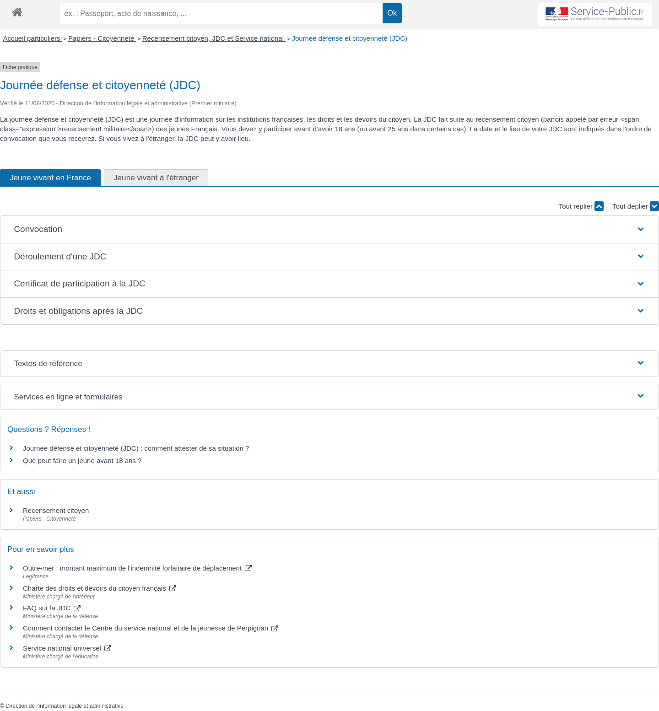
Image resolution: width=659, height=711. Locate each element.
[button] (329, 229)
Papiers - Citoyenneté (102, 38)
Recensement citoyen (56, 510)
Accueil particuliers (32, 38)
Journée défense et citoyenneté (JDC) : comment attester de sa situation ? (136, 448)
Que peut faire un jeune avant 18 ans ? (82, 460)
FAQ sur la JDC (52, 608)
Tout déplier (635, 206)
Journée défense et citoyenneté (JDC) (349, 38)
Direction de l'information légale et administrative (64, 706)
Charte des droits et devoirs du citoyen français (99, 588)
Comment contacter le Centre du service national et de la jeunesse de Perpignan (150, 628)
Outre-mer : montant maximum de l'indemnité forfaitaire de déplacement (137, 568)
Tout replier (581, 206)
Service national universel (67, 648)
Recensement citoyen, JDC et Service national (214, 38)
